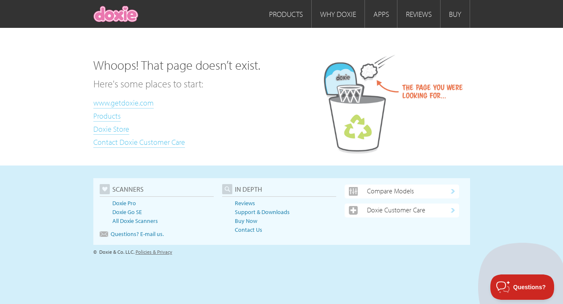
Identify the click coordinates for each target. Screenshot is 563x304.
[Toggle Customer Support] (522, 287)
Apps (381, 14)
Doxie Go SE (127, 212)
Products (286, 14)
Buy (455, 14)
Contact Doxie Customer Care (139, 142)
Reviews (419, 14)
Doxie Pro (124, 203)
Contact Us (248, 229)
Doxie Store (111, 129)
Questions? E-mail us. (132, 234)
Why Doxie (338, 14)
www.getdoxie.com (123, 103)
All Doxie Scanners (135, 221)
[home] (116, 14)
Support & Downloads (262, 212)
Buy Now (246, 221)
